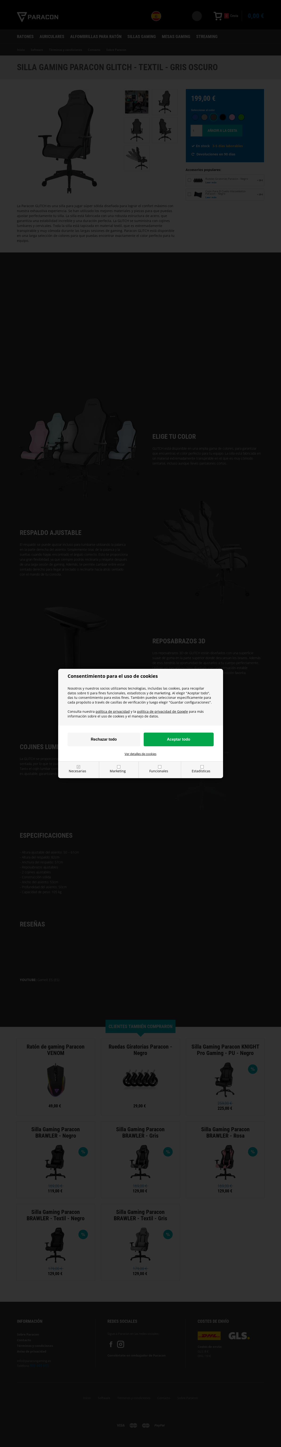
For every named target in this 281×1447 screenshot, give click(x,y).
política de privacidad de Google (162, 711)
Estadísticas (201, 771)
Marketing (118, 771)
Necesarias (77, 771)
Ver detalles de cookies (140, 754)
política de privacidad (113, 711)
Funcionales (158, 771)
